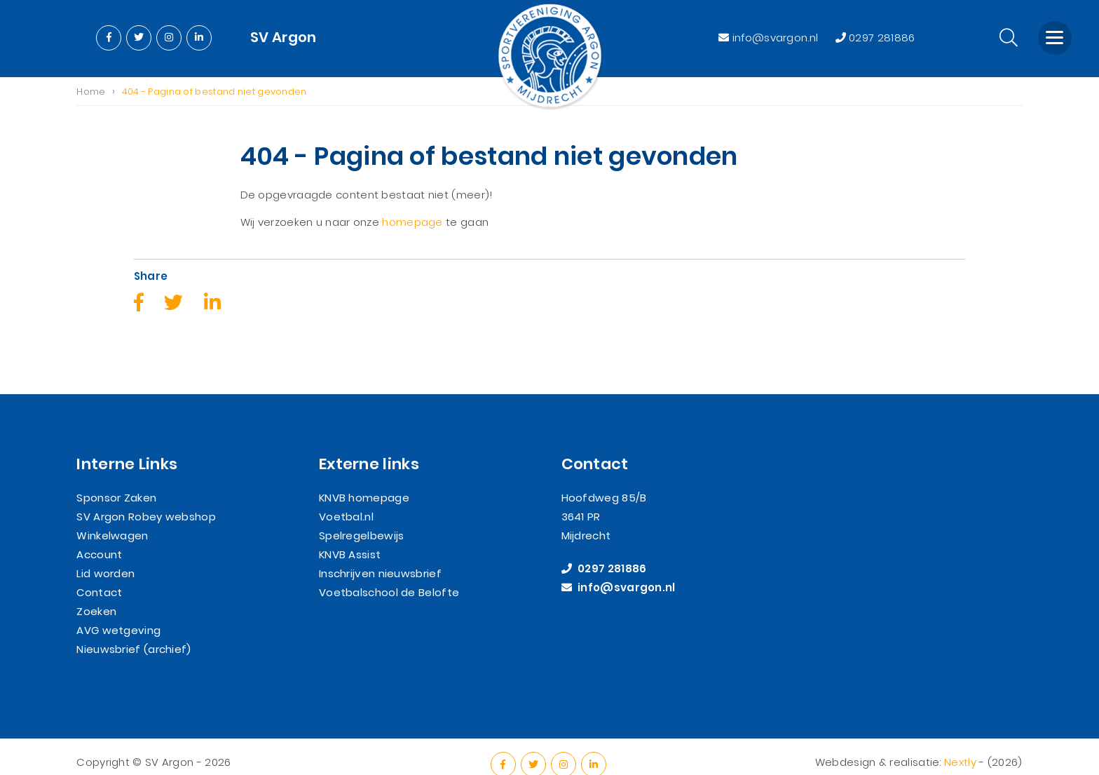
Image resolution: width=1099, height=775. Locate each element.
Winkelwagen (112, 519)
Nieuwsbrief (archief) (133, 633)
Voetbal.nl (346, 500)
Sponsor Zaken (116, 481)
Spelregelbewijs (361, 519)
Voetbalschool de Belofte (389, 576)
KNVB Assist (350, 538)
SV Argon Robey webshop (146, 500)
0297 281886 (875, 37)
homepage (412, 222)
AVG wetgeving (118, 614)
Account (99, 538)
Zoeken (96, 595)
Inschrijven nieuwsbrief (380, 557)
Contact (99, 576)
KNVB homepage (364, 481)
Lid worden (105, 557)
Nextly (960, 745)
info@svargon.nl (769, 37)
